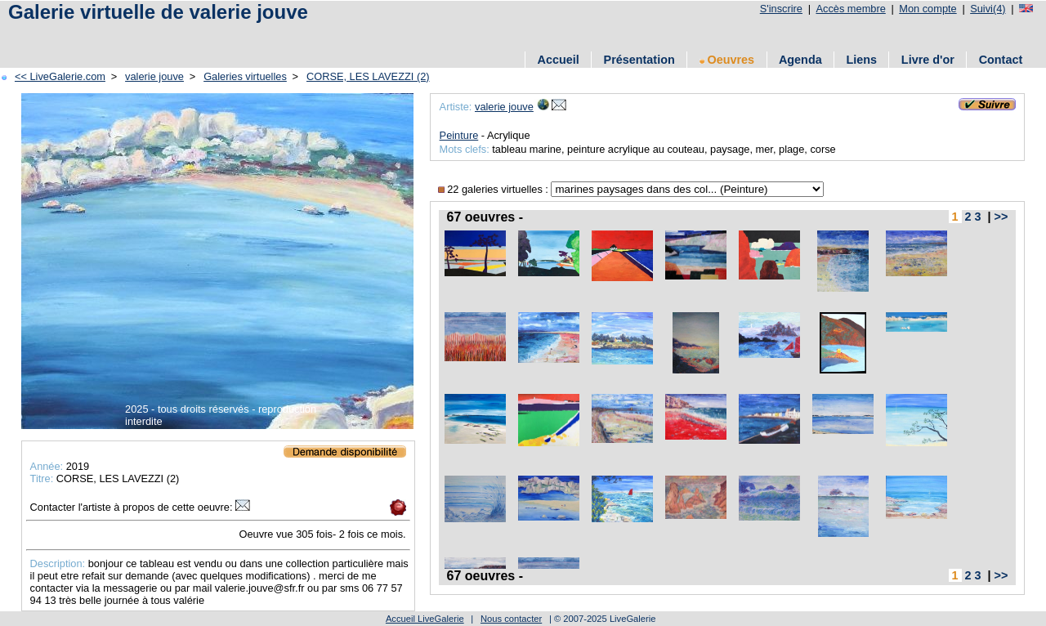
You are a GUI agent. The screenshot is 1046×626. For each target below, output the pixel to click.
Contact (1001, 59)
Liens (861, 59)
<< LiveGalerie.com (60, 76)
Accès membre (850, 8)
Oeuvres (727, 59)
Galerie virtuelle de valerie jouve (158, 12)
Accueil (558, 59)
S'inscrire (781, 8)
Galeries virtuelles (245, 76)
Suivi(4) (987, 8)
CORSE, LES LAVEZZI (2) (368, 76)
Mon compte (927, 8)
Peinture (459, 135)
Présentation (639, 59)
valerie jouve (154, 76)
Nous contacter (511, 619)
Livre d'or (927, 59)
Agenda (800, 59)
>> (1001, 216)
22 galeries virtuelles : (495, 189)
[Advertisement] (195, 35)
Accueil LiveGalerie (425, 619)
